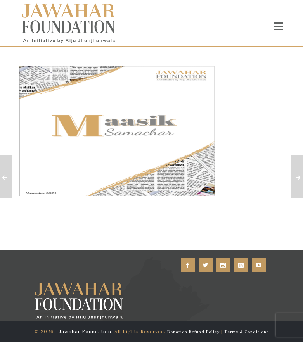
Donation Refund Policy (193, 331)
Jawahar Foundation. (86, 331)
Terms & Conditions (246, 331)
